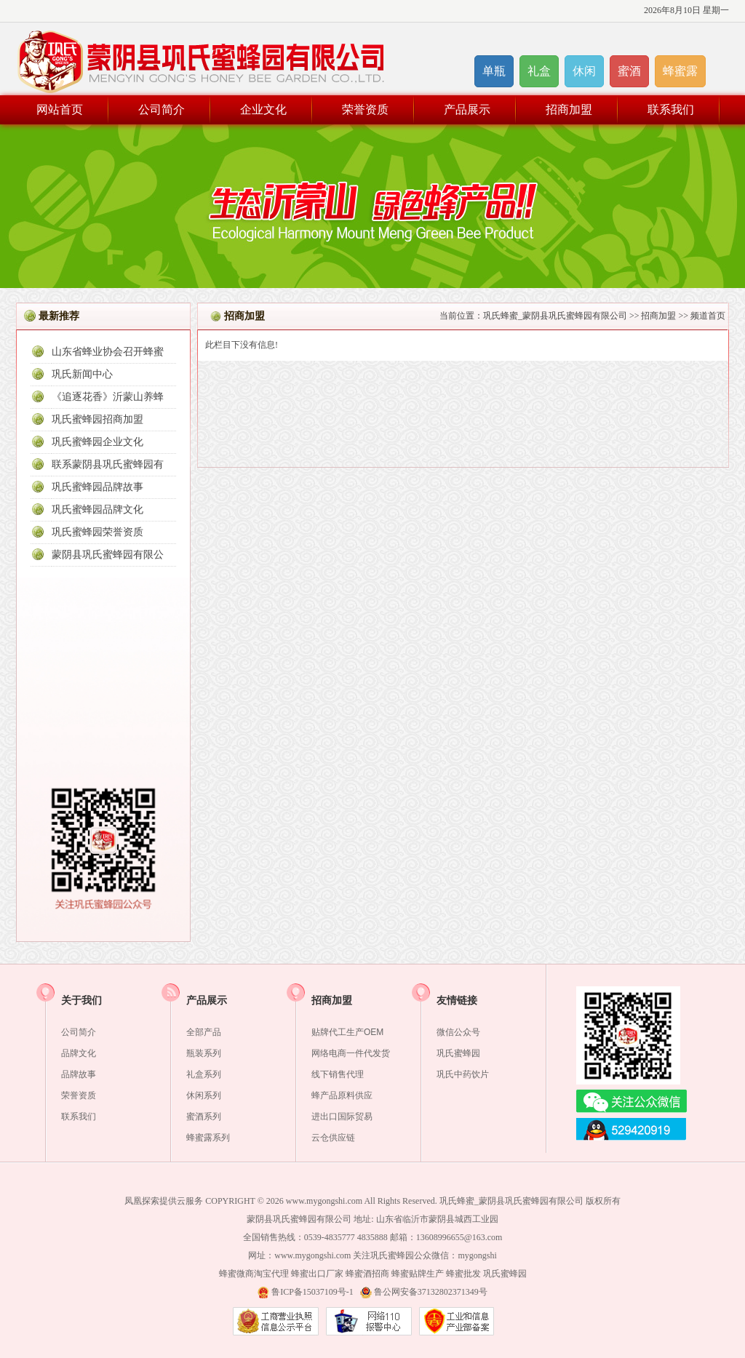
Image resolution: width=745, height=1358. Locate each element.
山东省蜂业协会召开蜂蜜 (108, 351)
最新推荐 (59, 316)
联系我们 (671, 109)
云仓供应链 (333, 1138)
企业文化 (263, 109)
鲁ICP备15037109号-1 (312, 1292)
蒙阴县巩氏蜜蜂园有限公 (108, 554)
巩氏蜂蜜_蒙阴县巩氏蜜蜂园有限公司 (555, 316)
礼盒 (539, 71)
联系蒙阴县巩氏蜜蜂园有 (108, 464)
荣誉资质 (365, 109)
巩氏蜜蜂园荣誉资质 (97, 532)
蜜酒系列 (203, 1116)
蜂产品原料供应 (341, 1095)
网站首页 (59, 109)
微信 (632, 1101)
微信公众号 (458, 1032)
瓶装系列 (203, 1053)
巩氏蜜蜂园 (458, 1053)
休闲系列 (203, 1095)
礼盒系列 (203, 1074)
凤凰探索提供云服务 (163, 1201)
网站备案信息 (456, 1321)
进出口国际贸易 (341, 1116)
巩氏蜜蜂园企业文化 (97, 441)
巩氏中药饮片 (463, 1074)
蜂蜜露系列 (208, 1138)
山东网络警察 (369, 1321)
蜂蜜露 (680, 71)
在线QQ (632, 1130)
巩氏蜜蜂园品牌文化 (97, 509)
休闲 (584, 71)
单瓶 (494, 71)
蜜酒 (629, 71)
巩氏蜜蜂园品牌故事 (97, 487)
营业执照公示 (276, 1321)
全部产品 (203, 1032)
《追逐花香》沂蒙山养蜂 (108, 396)
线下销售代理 (337, 1074)
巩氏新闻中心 (82, 374)
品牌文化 (78, 1053)
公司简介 (161, 109)
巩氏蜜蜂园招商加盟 (97, 419)
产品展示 (467, 109)
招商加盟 (569, 109)
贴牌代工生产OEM (347, 1032)
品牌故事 (78, 1074)
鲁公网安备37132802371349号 (430, 1292)
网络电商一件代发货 (350, 1053)
